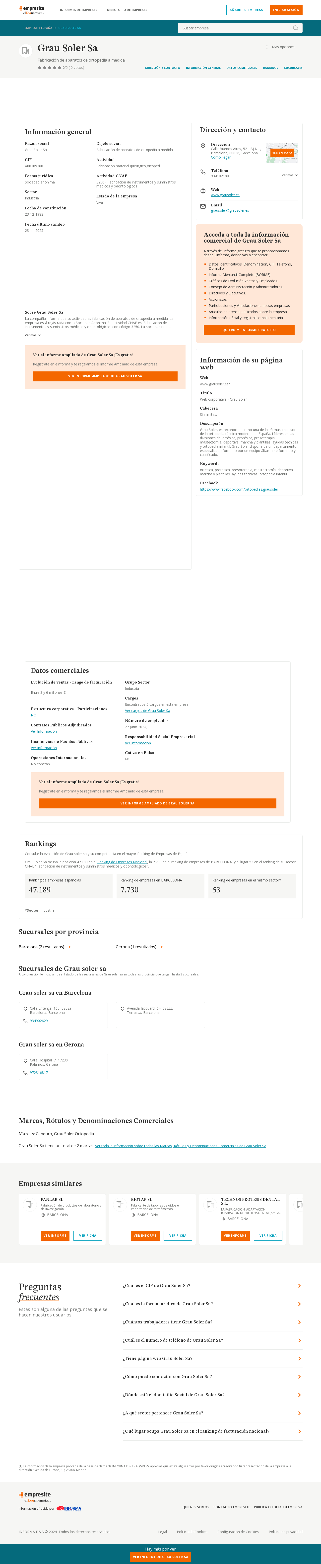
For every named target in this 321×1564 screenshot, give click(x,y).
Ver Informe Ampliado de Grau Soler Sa (105, 376)
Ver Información (44, 731)
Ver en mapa (282, 153)
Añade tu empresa (246, 10)
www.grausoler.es (225, 195)
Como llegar (221, 157)
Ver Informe (55, 1235)
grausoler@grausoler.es (230, 210)
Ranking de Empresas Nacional (122, 862)
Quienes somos (196, 1507)
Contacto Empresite (231, 1507)
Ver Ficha (87, 1235)
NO (33, 715)
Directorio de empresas (127, 10)
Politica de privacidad (286, 1531)
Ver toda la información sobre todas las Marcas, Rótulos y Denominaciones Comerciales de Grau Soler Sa (180, 1145)
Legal (162, 1531)
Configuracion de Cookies (238, 1531)
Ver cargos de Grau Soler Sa (147, 711)
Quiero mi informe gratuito (249, 330)
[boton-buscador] (296, 28)
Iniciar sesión (286, 10)
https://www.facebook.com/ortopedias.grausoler (239, 489)
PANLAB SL (52, 1200)
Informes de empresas (78, 10)
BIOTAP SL (141, 1200)
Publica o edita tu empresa (278, 1507)
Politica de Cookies (192, 1531)
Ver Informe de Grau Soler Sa (160, 1557)
